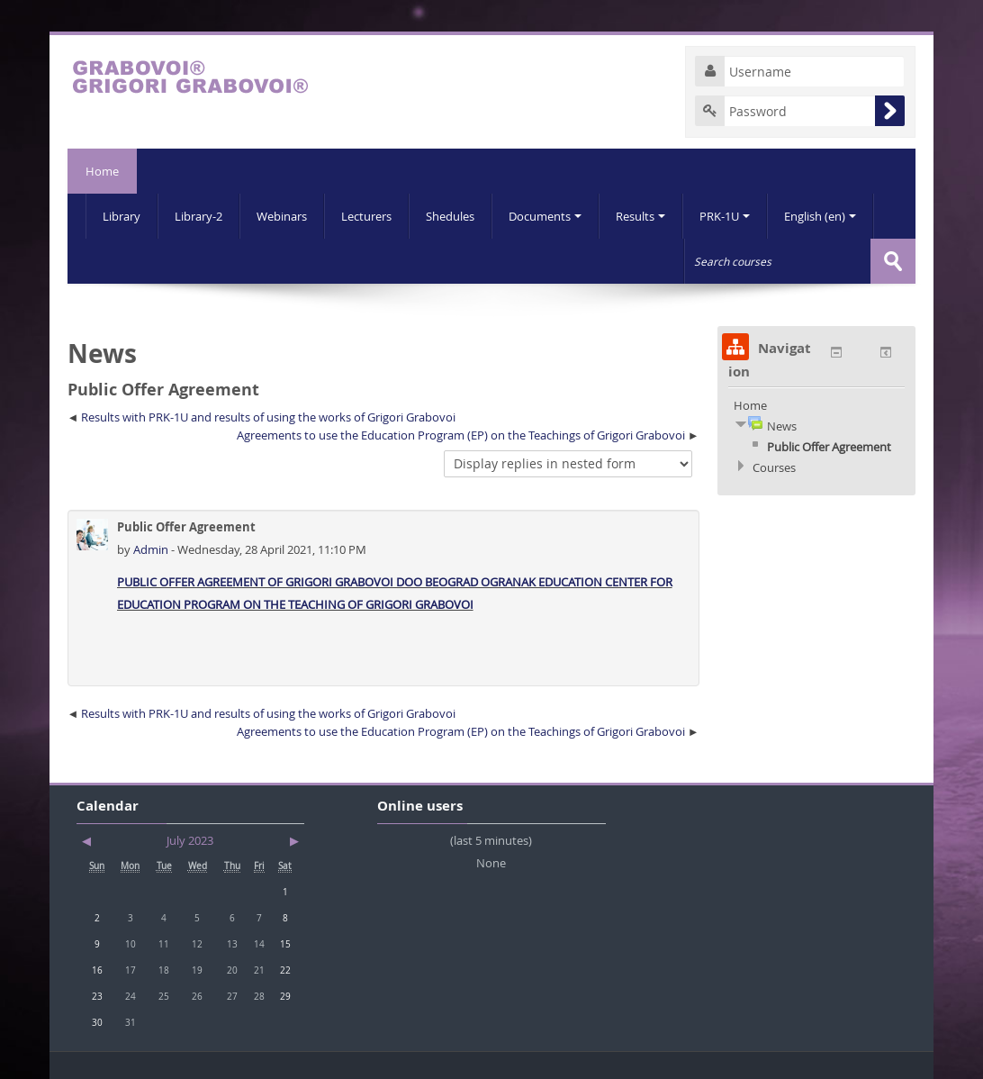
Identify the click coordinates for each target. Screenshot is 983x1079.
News (782, 426)
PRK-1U (724, 216)
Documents (545, 216)
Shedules (450, 216)
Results (640, 216)
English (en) (820, 216)
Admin (152, 549)
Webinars (282, 216)
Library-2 (198, 216)
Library (121, 216)
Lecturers (366, 216)
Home (102, 171)
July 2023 (190, 840)
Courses (774, 467)
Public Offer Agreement (829, 447)
